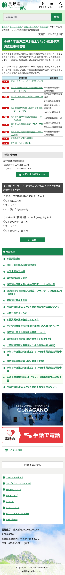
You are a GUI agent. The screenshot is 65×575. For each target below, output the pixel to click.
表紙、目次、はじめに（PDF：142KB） (27, 83)
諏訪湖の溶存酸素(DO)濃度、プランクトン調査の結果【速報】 (34, 292)
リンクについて (12, 507)
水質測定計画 (13, 258)
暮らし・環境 (16, 27)
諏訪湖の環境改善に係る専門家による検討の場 (31, 284)
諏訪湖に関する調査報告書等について (26, 332)
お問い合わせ (11, 519)
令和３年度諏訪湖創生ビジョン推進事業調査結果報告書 (34, 369)
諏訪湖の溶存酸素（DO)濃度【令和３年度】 (29, 339)
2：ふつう (11, 205)
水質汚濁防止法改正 (17, 313)
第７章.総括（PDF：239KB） (22, 138)
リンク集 (10, 501)
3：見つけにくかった (17, 230)
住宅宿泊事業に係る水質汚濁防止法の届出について (33, 326)
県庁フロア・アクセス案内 (17, 513)
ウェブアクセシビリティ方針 (18, 483)
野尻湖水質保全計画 (17, 300)
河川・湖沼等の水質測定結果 (21, 265)
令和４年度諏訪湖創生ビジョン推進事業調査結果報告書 (34, 379)
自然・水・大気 (31, 27)
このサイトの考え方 (14, 477)
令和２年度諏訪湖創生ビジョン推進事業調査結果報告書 (34, 353)
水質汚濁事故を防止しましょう (23, 319)
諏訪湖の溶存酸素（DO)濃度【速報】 (26, 361)
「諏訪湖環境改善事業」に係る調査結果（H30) (31, 345)
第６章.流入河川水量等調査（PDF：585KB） (27, 133)
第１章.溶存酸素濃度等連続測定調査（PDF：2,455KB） (27, 89)
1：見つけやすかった (17, 221)
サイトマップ (11, 495)
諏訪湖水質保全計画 (17, 278)
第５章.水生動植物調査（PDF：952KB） (27, 126)
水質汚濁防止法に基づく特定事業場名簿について (32, 386)
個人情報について (13, 490)
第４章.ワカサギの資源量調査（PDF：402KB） (26, 118)
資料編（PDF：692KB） (21, 143)
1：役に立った (13, 200)
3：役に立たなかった (17, 209)
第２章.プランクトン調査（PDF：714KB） (27, 98)
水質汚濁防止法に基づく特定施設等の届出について (33, 306)
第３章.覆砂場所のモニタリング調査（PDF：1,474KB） (27, 109)
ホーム (5, 27)
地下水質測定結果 (16, 271)
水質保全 (44, 27)
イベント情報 (16, 450)
